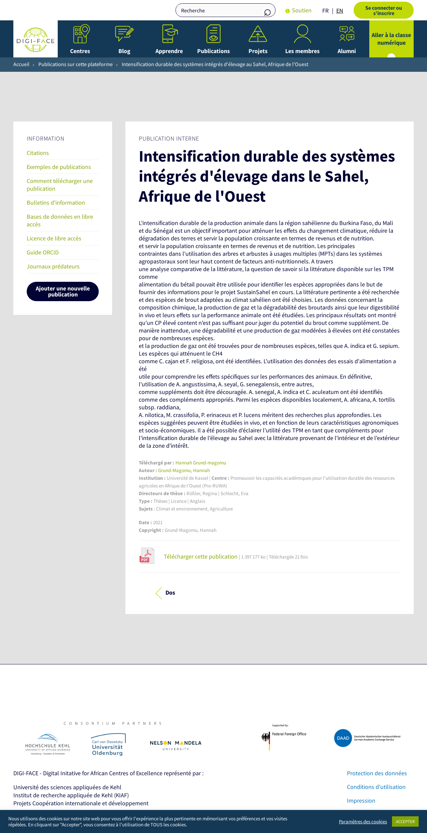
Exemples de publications (59, 167)
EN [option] (339, 10)
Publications (213, 51)
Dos (170, 592)
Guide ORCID (43, 252)
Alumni (347, 51)
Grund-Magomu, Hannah (184, 470)
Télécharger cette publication (201, 556)
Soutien (302, 10)
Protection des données (377, 773)
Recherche (267, 11)
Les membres (302, 51)
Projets (258, 51)
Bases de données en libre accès (60, 220)
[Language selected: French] (334, 10)
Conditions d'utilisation (376, 787)
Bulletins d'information (56, 202)
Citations (38, 153)
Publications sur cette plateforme (75, 64)
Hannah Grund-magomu (200, 462)
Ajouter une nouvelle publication (63, 291)
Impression (361, 800)
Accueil (21, 64)
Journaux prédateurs (53, 266)
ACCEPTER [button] (405, 821)
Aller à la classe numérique (391, 38)
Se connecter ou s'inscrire (383, 10)
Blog (124, 51)
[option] (340, 11)
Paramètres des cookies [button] (363, 822)
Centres (80, 51)
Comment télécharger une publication (60, 184)
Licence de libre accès (54, 238)
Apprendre (169, 51)
